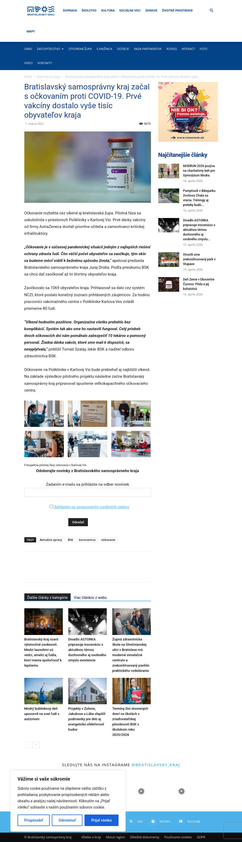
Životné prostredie (177, 10)
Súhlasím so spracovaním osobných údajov (91, 507)
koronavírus (87, 540)
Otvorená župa (80, 49)
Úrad (28, 49)
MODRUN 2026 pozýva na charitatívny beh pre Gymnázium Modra (199, 170)
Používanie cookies (178, 837)
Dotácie (123, 49)
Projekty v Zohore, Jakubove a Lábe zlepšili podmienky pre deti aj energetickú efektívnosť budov (86, 719)
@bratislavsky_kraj (156, 764)
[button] (211, 10)
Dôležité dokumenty (144, 837)
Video (28, 63)
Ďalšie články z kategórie (47, 597)
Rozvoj (171, 49)
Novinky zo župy (48, 77)
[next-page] (36, 745)
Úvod (28, 77)
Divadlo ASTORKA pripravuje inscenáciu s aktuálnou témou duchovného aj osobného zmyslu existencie (87, 649)
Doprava (70, 10)
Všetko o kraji (91, 837)
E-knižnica (104, 49)
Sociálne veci (129, 10)
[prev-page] (27, 745)
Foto (203, 49)
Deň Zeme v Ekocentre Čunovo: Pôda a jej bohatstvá (199, 284)
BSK (70, 540)
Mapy (31, 31)
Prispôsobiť (33, 820)
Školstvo (89, 10)
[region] (68, 801)
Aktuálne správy (51, 540)
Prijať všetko (101, 820)
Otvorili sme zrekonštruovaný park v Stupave (199, 259)
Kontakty (45, 63)
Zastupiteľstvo (50, 49)
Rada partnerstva (147, 49)
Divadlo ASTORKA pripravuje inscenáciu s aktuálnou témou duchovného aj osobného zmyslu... (199, 230)
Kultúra (108, 10)
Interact (188, 49)
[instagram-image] (141, 791)
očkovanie (108, 540)
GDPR (201, 837)
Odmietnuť (67, 820)
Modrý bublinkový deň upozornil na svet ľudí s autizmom (42, 714)
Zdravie (151, 10)
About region (115, 837)
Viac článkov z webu (90, 597)
